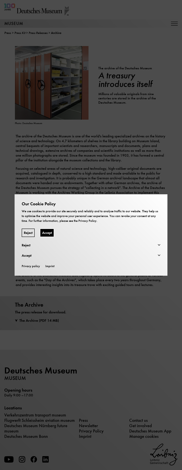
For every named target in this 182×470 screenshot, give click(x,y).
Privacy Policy (87, 221)
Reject (28, 233)
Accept (47, 233)
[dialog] (91, 235)
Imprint (49, 266)
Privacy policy (31, 266)
